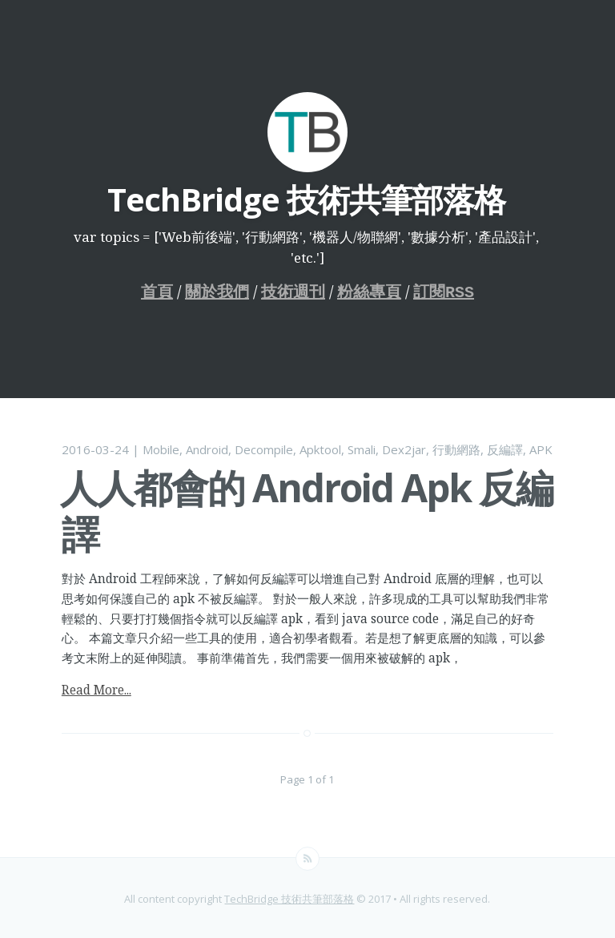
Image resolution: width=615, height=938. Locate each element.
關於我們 (217, 291)
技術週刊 (293, 291)
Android (207, 448)
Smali (362, 448)
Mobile (161, 448)
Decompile (264, 448)
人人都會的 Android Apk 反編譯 (306, 509)
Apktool (320, 448)
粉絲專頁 (369, 291)
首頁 (157, 291)
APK (541, 448)
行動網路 (456, 448)
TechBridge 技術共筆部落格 (289, 897)
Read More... (96, 688)
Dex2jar (404, 448)
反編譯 (505, 448)
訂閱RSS (443, 291)
